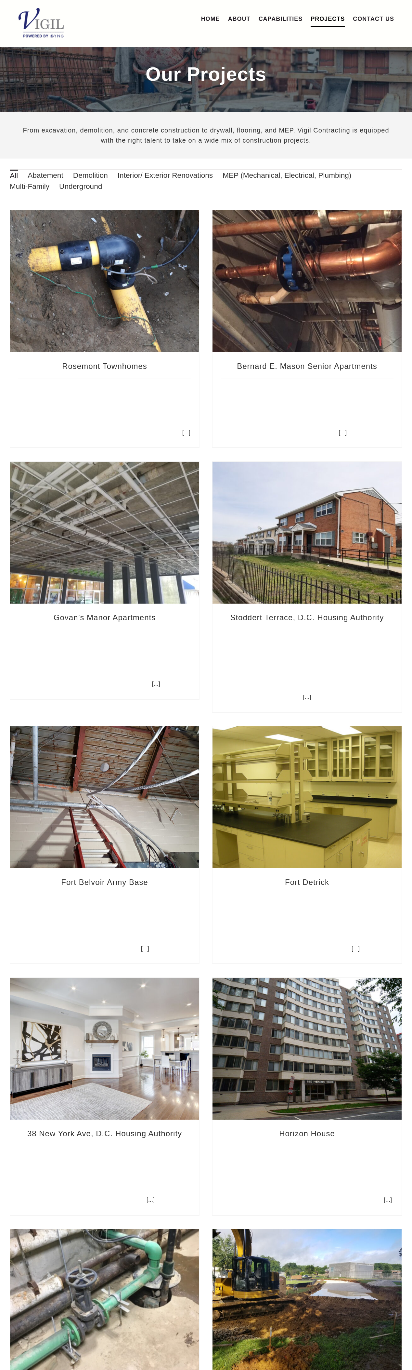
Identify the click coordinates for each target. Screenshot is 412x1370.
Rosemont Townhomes (104, 366)
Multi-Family (29, 186)
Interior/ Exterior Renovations (165, 175)
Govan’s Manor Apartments (139, 585)
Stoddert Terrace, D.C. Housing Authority (281, 616)
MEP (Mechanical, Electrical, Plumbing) (287, 175)
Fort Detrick (316, 847)
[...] (334, 432)
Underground (80, 186)
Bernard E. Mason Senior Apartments (299, 366)
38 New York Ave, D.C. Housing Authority (104, 1099)
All (14, 175)
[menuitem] (14, 175)
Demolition (90, 175)
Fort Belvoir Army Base (121, 847)
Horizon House (299, 1099)
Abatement (45, 175)
